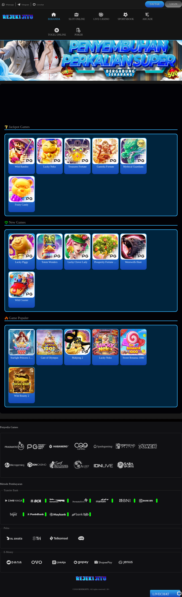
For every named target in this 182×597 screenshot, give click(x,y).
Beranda (54, 16)
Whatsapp (8, 5)
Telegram (23, 5)
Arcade (147, 16)
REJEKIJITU (84, 589)
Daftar (155, 4)
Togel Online (57, 32)
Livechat (38, 5)
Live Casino (101, 16)
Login (173, 4)
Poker (79, 32)
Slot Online (77, 16)
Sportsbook (126, 16)
